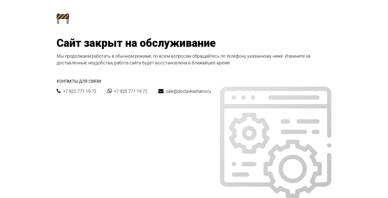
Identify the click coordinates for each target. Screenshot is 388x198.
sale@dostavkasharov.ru (184, 91)
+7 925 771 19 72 (77, 91)
